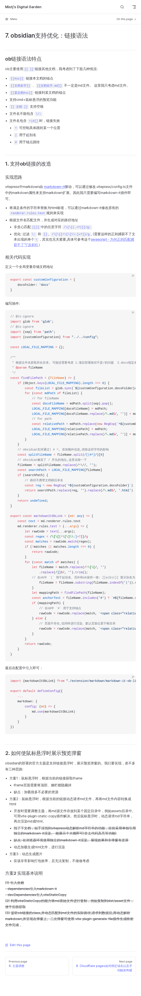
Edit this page (17, 945)
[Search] (122, 7)
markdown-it (54, 186)
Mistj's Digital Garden (23, 7)
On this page (127, 19)
